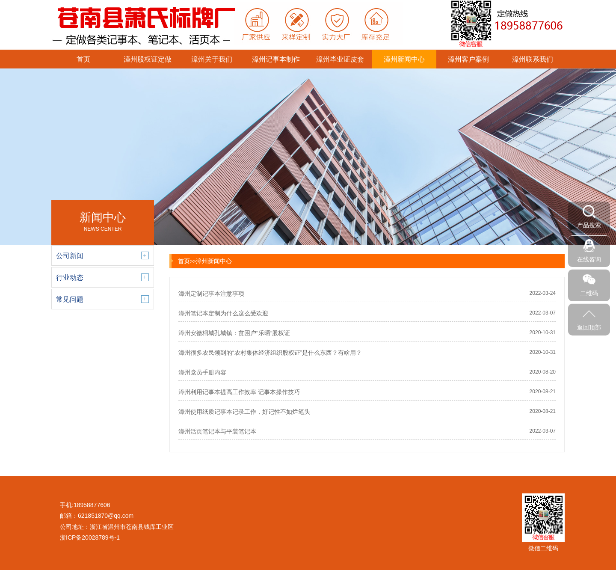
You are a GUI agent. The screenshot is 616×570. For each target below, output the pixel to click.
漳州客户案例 (468, 59)
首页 (83, 59)
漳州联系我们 (532, 59)
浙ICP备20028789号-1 (90, 537)
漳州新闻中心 (404, 59)
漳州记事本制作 (276, 59)
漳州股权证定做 (148, 59)
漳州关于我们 (211, 59)
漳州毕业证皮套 (340, 59)
